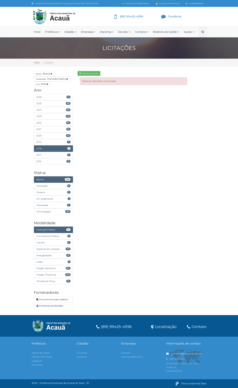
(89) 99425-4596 (114, 326)
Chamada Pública (52, 79)
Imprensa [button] (106, 31)
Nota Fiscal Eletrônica (132, 357)
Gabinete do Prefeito (42, 357)
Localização (164, 326)
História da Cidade (41, 353)
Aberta (44, 73)
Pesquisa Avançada (89, 73)
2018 (42, 84)
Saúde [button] (189, 31)
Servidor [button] (124, 31)
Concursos (82, 353)
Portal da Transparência (135, 3)
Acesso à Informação (167, 3)
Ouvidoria (81, 357)
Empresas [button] (88, 31)
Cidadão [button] (70, 31)
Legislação (37, 361)
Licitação (125, 353)
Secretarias (37, 365)
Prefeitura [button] (52, 31)
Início (37, 31)
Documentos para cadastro (52, 299)
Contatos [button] (141, 31)
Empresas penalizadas (49, 305)
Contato (196, 326)
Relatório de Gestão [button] (166, 31)
